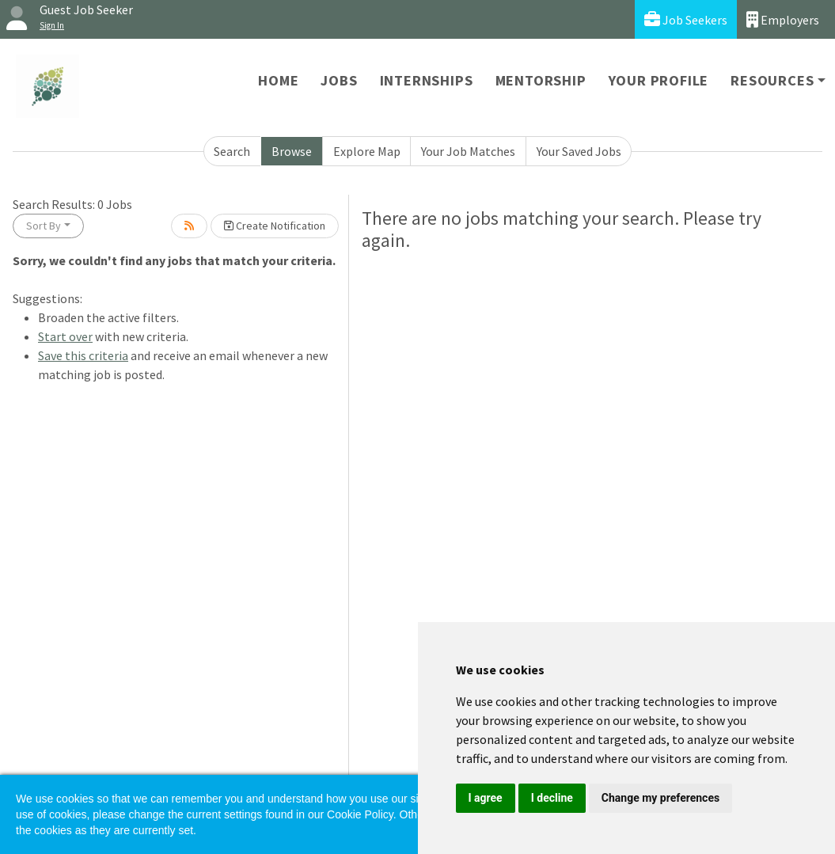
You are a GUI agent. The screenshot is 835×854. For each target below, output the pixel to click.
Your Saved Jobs (579, 151)
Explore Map (366, 151)
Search (232, 151)
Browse (291, 151)
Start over (65, 336)
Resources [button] (772, 80)
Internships (426, 80)
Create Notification (274, 225)
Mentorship (540, 80)
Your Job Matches (468, 151)
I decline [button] (552, 797)
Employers (782, 19)
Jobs (339, 80)
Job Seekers (685, 19)
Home (278, 80)
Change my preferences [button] (660, 797)
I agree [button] (486, 797)
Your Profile (659, 80)
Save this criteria (83, 355)
